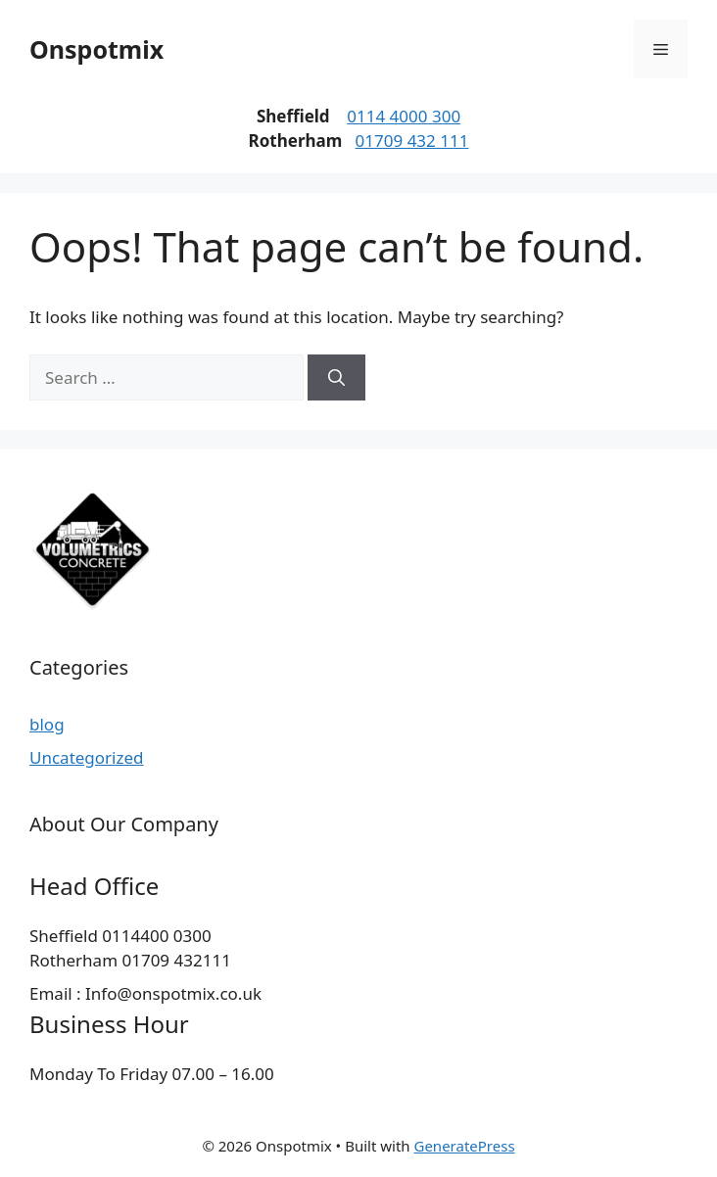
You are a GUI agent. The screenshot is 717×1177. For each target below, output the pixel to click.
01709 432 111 (412, 140)
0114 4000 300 (403, 116)
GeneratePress (463, 1145)
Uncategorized (86, 757)
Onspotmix (96, 49)
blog (47, 724)
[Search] (336, 377)
